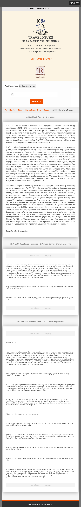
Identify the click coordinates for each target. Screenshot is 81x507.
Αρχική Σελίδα (10, 110)
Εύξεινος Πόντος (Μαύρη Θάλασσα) (37, 110)
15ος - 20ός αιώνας (40, 58)
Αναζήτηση (36, 101)
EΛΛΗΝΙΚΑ (30, 9)
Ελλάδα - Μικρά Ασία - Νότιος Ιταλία (40, 51)
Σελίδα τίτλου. (11, 343)
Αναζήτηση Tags (11, 86)
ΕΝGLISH (40, 9)
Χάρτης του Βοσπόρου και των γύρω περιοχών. (22, 414)
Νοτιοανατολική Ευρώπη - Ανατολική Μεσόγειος (40, 49)
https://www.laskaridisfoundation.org (40, 504)
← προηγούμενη (33, 256)
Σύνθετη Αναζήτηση (27, 86)
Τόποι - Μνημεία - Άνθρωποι (40, 45)
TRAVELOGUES (40, 37)
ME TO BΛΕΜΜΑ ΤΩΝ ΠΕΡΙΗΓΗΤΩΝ (40, 41)
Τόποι (20, 110)
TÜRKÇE (49, 9)
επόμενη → (49, 256)
